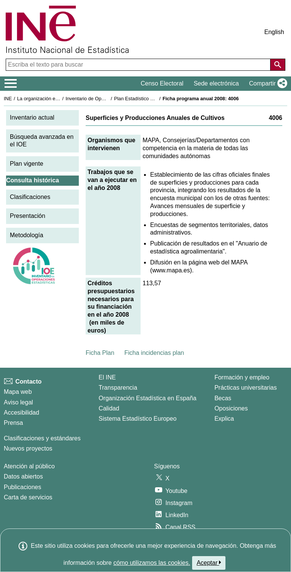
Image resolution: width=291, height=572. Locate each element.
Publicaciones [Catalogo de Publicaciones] (22, 487)
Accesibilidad (21, 412)
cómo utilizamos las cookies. (151, 563)
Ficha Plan (100, 353)
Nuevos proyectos (28, 448)
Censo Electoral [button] (162, 83)
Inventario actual (32, 117)
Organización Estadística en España (147, 398)
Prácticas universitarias (245, 387)
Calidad (109, 408)
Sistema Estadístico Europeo (137, 418)
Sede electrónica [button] (216, 83)
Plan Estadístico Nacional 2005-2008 (154, 98)
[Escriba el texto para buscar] (139, 65)
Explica (224, 418)
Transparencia (118, 387)
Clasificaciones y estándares (42, 438)
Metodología (26, 235)
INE (8, 98)
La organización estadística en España (58, 98)
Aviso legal (18, 402)
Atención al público (29, 466)
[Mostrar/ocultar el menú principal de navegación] (11, 83)
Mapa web (18, 392)
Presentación (27, 216)
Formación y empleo (241, 377)
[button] (266, 83)
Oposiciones (231, 408)
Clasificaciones (30, 197)
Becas (222, 398)
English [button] (274, 32)
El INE (107, 377)
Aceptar (209, 562)
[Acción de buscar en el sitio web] (277, 65)
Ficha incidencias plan (154, 353)
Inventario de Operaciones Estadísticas (108, 98)
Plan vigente (26, 163)
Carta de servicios (28, 497)
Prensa (13, 423)
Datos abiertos (23, 476)
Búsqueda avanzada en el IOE (42, 141)
